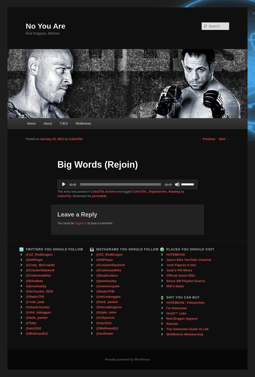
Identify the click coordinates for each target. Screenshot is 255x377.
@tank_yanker (37, 317)
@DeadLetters (107, 275)
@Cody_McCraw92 (40, 265)
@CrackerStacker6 (40, 270)
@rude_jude (35, 302)
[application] (127, 184)
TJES (64, 123)
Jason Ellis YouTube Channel (188, 260)
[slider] (120, 184)
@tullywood (105, 317)
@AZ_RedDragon (39, 254)
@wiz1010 (33, 328)
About (48, 123)
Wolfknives (83, 123)
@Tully (31, 323)
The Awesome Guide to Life (187, 329)
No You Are (45, 26)
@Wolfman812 (37, 333)
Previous (207, 139)
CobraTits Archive (103, 191)
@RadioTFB (35, 297)
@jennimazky (36, 286)
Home (31, 123)
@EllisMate (34, 281)
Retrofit (172, 324)
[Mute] (177, 184)
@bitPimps (34, 260)
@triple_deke (106, 312)
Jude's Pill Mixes (179, 270)
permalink (99, 196)
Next (224, 139)
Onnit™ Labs (176, 313)
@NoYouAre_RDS (39, 291)
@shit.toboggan (108, 297)
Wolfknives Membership (184, 334)
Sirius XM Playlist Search (185, 281)
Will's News (175, 286)
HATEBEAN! (175, 254)
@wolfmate (104, 333)
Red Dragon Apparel (181, 318)
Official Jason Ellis (180, 275)
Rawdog (174, 191)
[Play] (63, 184)
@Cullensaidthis (38, 275)
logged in (81, 223)
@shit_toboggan (38, 312)
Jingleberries (157, 191)
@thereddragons (109, 307)
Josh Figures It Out (181, 265)
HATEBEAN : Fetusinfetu (185, 302)
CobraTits (76, 139)
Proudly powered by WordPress (127, 359)
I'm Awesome (176, 308)
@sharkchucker (38, 307)
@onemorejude (108, 286)
